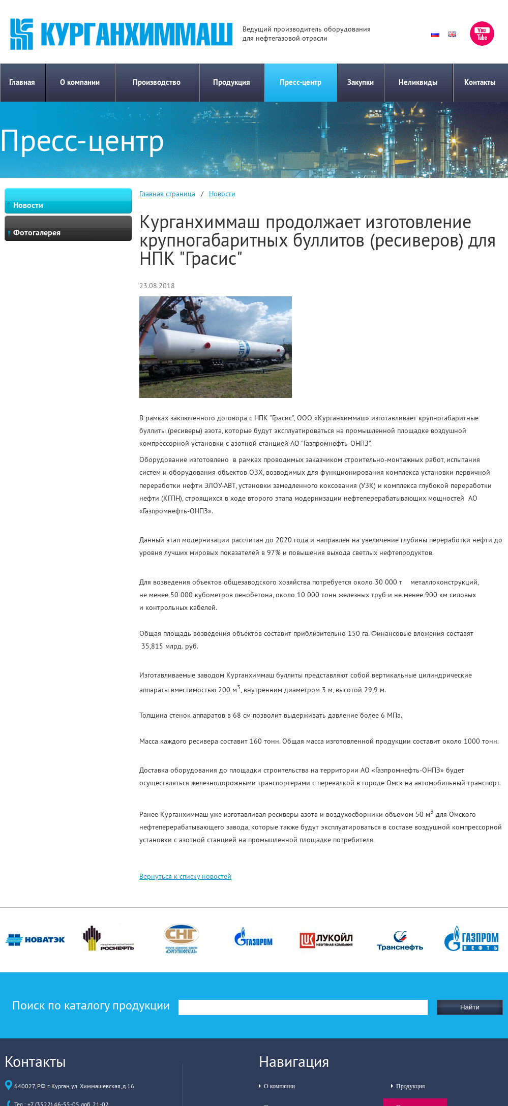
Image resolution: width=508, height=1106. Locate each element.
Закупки (360, 82)
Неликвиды (418, 82)
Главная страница (167, 193)
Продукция (231, 82)
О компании (80, 82)
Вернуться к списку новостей (185, 876)
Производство (157, 82)
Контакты (480, 82)
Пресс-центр (300, 82)
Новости (222, 193)
